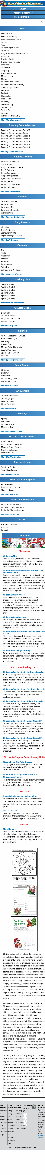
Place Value (6, 96)
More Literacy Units (9, 325)
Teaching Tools (8, 467)
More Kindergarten (9, 494)
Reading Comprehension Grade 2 (15, 136)
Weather (5, 355)
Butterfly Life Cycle (9, 338)
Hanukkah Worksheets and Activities (20, 796)
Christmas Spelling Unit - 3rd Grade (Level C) (23, 701)
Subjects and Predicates (11, 270)
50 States (5, 370)
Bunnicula (5, 313)
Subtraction (6, 107)
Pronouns (5, 261)
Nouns (4, 250)
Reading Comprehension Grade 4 (15, 141)
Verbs (3, 253)
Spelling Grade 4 (8, 293)
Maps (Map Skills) (8, 381)
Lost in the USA (7, 452)
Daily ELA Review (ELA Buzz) (13, 167)
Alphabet (5, 227)
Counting (5, 50)
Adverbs (4, 258)
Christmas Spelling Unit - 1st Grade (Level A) (23, 672)
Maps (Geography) (9, 378)
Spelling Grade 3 (8, 290)
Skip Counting (7, 104)
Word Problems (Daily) (10, 116)
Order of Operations (10, 87)
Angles (4, 42)
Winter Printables (11, 810)
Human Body (6, 344)
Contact (4, 530)
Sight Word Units (8, 233)
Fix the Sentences (8, 173)
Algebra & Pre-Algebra (11, 39)
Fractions (5, 64)
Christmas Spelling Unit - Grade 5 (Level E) (22, 738)
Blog (18, 1119)
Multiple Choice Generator (12, 507)
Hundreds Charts (8, 73)
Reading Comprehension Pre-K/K (15, 130)
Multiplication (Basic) (10, 81)
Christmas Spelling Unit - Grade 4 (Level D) (22, 721)
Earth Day (5, 421)
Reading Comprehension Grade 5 (15, 144)
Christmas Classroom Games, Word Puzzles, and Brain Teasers (23, 571)
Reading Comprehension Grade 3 (15, 138)
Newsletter (21, 1122)
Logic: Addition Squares (11, 444)
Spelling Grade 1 (8, 284)
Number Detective (9, 450)
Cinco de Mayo (7, 424)
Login (2, 1134)
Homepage (21, 1110)
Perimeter (5, 93)
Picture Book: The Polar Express (17, 762)
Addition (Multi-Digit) (10, 36)
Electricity (5, 341)
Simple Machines (8, 350)
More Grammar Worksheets (13, 274)
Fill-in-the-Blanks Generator (13, 510)
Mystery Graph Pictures (11, 447)
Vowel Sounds (7, 204)
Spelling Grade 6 (8, 298)
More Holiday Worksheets (12, 431)
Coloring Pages (7, 398)
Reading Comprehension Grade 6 (15, 147)
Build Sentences (8, 230)
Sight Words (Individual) (11, 235)
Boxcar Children (8, 321)
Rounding (5, 101)
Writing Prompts (8, 181)
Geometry (5, 67)
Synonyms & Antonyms (11, 178)
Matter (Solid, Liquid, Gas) (12, 347)
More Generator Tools (10, 514)
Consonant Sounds (9, 201)
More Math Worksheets (11, 120)
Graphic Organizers (9, 175)
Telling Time (6, 110)
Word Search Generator (11, 504)
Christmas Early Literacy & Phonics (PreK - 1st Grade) (24, 632)
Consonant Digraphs (10, 210)
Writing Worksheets (10, 187)
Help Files (5, 527)
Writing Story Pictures (10, 184)
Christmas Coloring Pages (15, 617)
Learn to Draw (7, 401)
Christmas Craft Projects (14, 595)
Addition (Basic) (7, 33)
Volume (4, 113)
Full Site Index (10, 1119)
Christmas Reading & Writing (16, 650)
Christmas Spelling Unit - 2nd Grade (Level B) (24, 689)
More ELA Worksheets (10, 191)
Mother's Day (7, 427)
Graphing (5, 70)
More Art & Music (8, 408)
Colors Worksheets (9, 395)
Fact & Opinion (7, 170)
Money (4, 79)
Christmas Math (10, 556)
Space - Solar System (10, 353)
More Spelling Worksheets (12, 302)
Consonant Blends (9, 207)
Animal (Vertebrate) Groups (13, 336)
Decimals (5, 56)
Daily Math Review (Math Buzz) (14, 53)
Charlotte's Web (8, 315)
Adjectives (5, 255)
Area (3, 45)
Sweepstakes (21, 1125)
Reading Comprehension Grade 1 (15, 133)
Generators (21, 1128)
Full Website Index (9, 524)
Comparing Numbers (10, 47)
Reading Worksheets (10, 161)
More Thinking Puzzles (11, 457)
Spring (4, 418)
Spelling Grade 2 (8, 287)
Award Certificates (9, 470)
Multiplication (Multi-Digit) (12, 84)
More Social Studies (9, 385)
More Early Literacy (9, 240)
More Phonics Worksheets (12, 217)
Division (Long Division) (11, 62)
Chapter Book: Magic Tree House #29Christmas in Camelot (20, 775)
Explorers (5, 373)
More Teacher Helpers (10, 474)
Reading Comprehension (12, 151)
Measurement (7, 76)
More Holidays (9, 829)
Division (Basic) (7, 59)
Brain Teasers (7, 441)
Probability (6, 98)
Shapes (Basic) (7, 490)
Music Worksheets (9, 404)
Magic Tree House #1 (10, 318)
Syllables (5, 267)
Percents (5, 90)
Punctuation (6, 264)
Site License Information (5, 1128)
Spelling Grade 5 (8, 295)
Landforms (6, 375)
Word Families (7, 213)
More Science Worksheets (12, 360)
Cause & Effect (7, 164)
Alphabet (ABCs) (8, 484)
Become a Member (41, 1136)
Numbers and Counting (11, 487)
